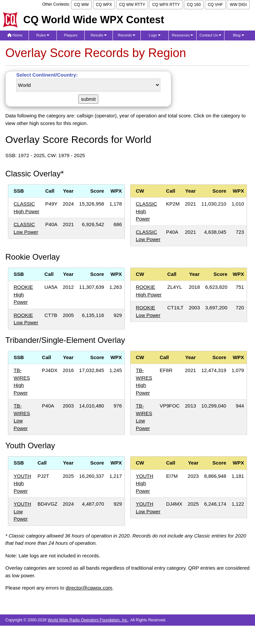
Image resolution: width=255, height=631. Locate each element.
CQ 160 (194, 4)
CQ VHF (215, 4)
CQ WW (81, 4)
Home (15, 35)
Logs (154, 35)
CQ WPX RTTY (166, 4)
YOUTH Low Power (22, 511)
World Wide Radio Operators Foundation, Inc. (88, 620)
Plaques (71, 35)
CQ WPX (104, 4)
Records (126, 35)
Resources (182, 35)
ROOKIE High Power (23, 294)
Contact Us (210, 35)
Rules (42, 35)
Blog (238, 35)
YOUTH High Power (22, 483)
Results (99, 35)
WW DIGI (238, 4)
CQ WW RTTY (132, 4)
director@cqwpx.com (89, 588)
